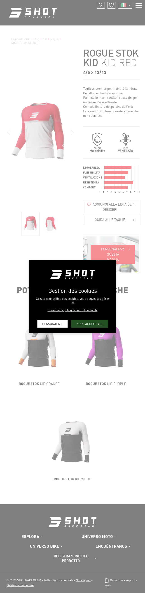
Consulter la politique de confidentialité (73, 310)
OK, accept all (89, 324)
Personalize (52, 324)
